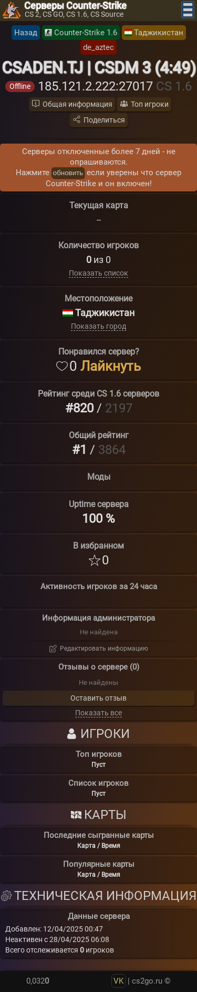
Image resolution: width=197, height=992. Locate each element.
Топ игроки (150, 104)
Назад (25, 32)
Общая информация (77, 104)
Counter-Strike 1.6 (85, 32)
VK (118, 981)
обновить (68, 173)
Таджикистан (158, 32)
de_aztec (98, 47)
